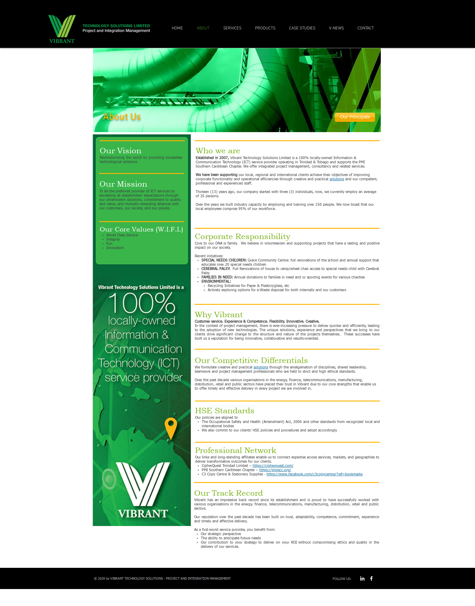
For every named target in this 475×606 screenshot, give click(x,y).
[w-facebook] (371, 578)
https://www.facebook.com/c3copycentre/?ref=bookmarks (315, 474)
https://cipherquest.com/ (273, 466)
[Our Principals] (355, 117)
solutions (337, 179)
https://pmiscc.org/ (275, 470)
